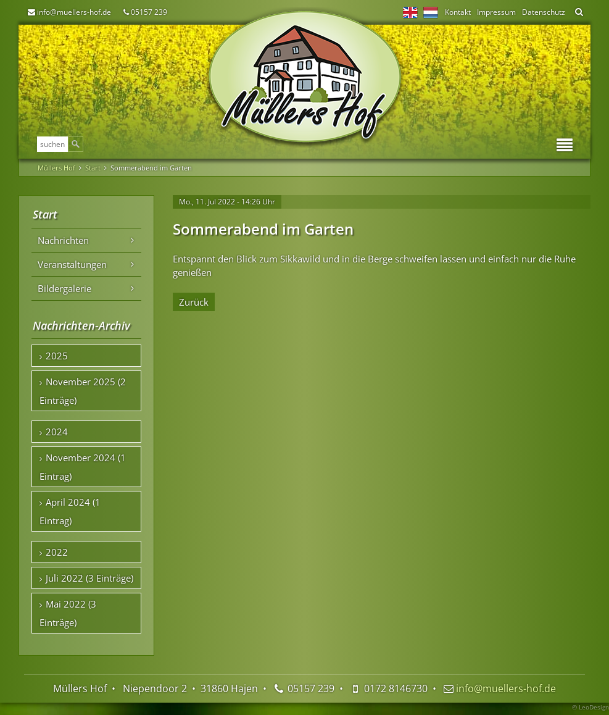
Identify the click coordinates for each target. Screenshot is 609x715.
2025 (57, 355)
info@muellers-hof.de (74, 12)
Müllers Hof (56, 167)
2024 (57, 431)
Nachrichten (63, 240)
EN (410, 12)
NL (430, 12)
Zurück (194, 302)
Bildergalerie (64, 288)
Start (93, 167)
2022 (57, 552)
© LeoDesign (590, 707)
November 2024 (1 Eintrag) (82, 466)
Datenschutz (543, 12)
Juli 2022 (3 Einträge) (89, 578)
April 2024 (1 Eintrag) (70, 511)
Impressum (496, 12)
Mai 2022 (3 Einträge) (67, 613)
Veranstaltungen (72, 264)
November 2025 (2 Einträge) (82, 390)
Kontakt (458, 12)
